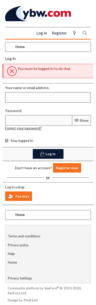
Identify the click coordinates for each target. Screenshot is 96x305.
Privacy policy (18, 245)
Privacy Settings (20, 278)
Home (12, 262)
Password (13, 110)
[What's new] (74, 33)
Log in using (14, 187)
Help (11, 254)
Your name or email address (27, 88)
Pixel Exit (31, 300)
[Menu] (11, 33)
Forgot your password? (23, 128)
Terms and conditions (24, 236)
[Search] (85, 33)
